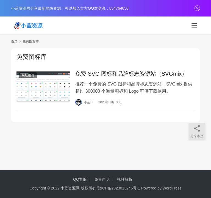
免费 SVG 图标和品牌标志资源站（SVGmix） (131, 74)
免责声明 (102, 179)
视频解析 (124, 179)
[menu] (194, 25)
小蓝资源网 (70, 188)
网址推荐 (28, 75)
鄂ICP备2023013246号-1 (118, 188)
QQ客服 (80, 179)
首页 (14, 41)
